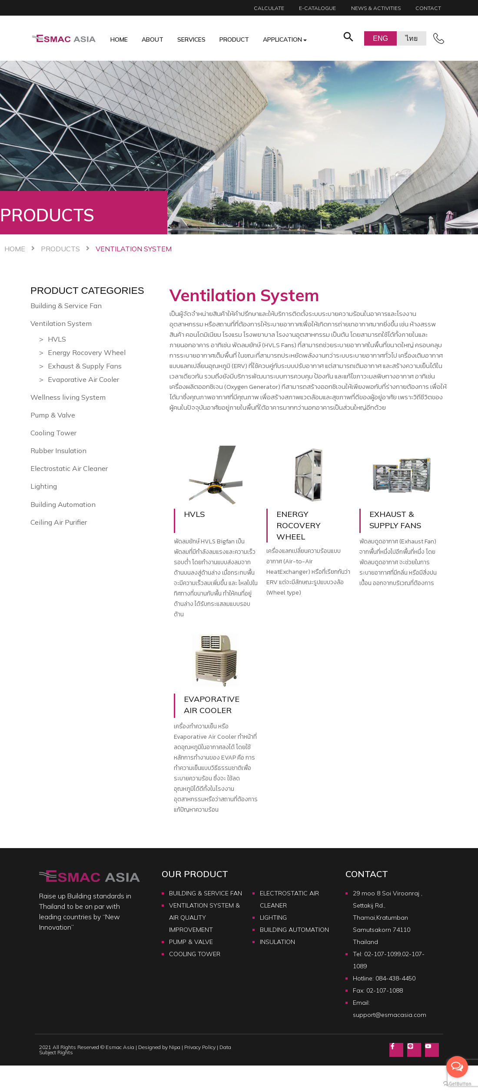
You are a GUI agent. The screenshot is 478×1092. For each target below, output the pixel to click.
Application (282, 39)
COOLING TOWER (194, 954)
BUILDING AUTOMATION (294, 930)
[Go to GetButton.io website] (457, 1083)
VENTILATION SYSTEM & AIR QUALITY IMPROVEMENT (204, 917)
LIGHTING (273, 917)
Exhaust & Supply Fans (85, 366)
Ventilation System (61, 323)
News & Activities (376, 8)
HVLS (57, 339)
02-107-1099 (382, 954)
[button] (348, 38)
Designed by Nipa (159, 1047)
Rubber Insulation (58, 450)
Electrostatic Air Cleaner (69, 468)
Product (234, 39)
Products (60, 248)
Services (191, 39)
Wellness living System (68, 397)
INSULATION (277, 942)
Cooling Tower (53, 432)
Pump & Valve (52, 415)
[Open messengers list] (457, 1067)
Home (119, 39)
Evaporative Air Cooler (83, 379)
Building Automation (63, 504)
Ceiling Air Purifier (58, 522)
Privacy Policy (200, 1047)
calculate (269, 8)
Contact (428, 8)
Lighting (43, 486)
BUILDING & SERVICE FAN (205, 893)
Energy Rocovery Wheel (87, 352)
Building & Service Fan (66, 305)
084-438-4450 (395, 978)
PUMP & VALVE (191, 942)
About (152, 39)
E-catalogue (317, 8)
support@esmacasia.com (389, 1015)
